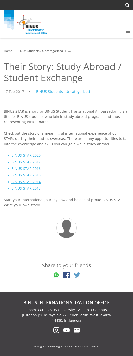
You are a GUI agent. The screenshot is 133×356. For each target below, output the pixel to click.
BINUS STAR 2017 (26, 161)
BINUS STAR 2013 (26, 188)
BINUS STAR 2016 (26, 168)
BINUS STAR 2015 (26, 175)
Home (8, 51)
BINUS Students (28, 51)
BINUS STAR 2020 (26, 155)
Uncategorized (52, 51)
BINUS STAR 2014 (26, 181)
